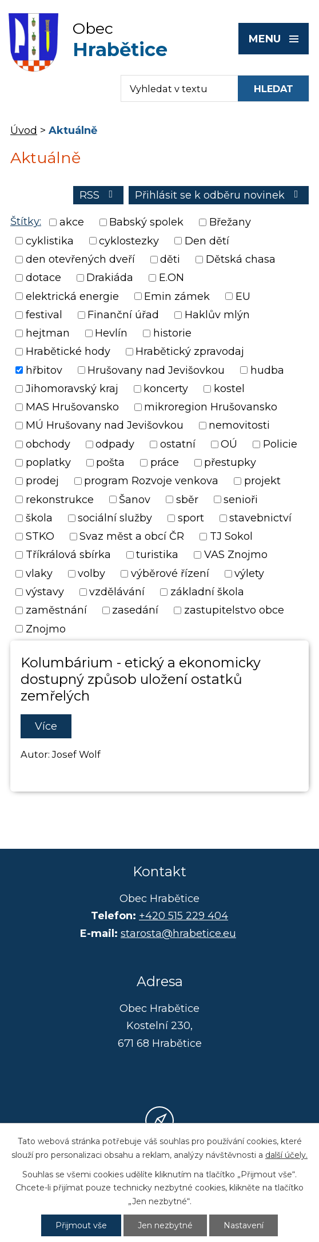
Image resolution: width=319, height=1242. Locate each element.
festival (44, 314)
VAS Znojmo (236, 555)
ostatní (178, 444)
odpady (114, 444)
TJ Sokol (231, 536)
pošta (110, 462)
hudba (267, 370)
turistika (157, 555)
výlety (249, 573)
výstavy (45, 592)
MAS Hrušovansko (72, 407)
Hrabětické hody (68, 352)
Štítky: (25, 221)
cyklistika (50, 241)
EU (243, 296)
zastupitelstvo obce (234, 610)
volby (91, 573)
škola (39, 518)
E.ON (171, 278)
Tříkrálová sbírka (68, 555)
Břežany (230, 222)
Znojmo (46, 629)
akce (71, 222)
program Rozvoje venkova (151, 481)
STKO (40, 536)
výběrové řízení (170, 573)
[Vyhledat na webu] (273, 88)
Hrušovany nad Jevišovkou (156, 370)
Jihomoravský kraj (72, 388)
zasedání (135, 610)
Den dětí (207, 241)
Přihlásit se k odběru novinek (219, 195)
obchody (48, 444)
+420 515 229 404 (183, 915)
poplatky (48, 462)
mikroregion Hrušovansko (210, 407)
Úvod (23, 130)
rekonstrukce (60, 499)
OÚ (229, 444)
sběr (187, 499)
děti (170, 259)
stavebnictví (260, 518)
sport (191, 518)
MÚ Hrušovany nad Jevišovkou (105, 426)
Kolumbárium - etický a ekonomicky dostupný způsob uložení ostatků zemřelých (141, 679)
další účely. (286, 1155)
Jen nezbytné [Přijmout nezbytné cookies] (165, 1225)
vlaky (39, 573)
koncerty (165, 388)
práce (164, 462)
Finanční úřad (123, 314)
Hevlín (111, 333)
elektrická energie (72, 296)
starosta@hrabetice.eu (178, 933)
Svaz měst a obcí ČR (131, 536)
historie (172, 333)
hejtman (48, 333)
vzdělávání (117, 592)
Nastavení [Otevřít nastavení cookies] (244, 1225)
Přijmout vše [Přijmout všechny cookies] (81, 1225)
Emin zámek (177, 296)
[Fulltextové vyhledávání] (174, 88)
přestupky (230, 462)
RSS (98, 195)
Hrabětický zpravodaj (189, 352)
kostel (229, 388)
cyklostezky (129, 241)
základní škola (207, 592)
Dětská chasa (241, 259)
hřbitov (44, 370)
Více (46, 726)
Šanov (134, 499)
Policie (280, 444)
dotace (43, 278)
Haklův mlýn (217, 314)
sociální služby (115, 518)
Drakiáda (109, 278)
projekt (262, 481)
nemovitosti (239, 426)
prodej (42, 481)
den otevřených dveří (80, 259)
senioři (241, 499)
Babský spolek (146, 222)
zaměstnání (56, 610)
